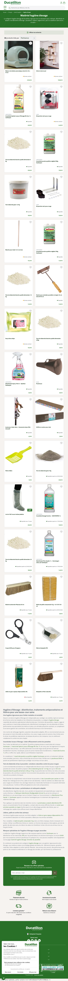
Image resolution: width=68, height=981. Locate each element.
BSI (23, 835)
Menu (5, 8)
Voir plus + (7, 882)
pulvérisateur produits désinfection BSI (50, 803)
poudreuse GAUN (57, 758)
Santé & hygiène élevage (18, 839)
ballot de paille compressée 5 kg (23, 821)
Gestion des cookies (38, 975)
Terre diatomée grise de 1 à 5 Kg (38, 768)
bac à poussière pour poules (50, 778)
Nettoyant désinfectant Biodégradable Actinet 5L (30, 793)
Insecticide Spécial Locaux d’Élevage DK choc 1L (26, 746)
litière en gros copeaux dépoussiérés (49, 815)
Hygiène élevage (54, 720)
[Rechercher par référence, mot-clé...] (36, 8)
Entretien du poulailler (33, 839)
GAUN (61, 835)
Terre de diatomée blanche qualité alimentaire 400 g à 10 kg (32, 769)
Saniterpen (6, 746)
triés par (16, 38)
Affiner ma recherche (35, 32)
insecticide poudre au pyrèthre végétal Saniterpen (29, 756)
